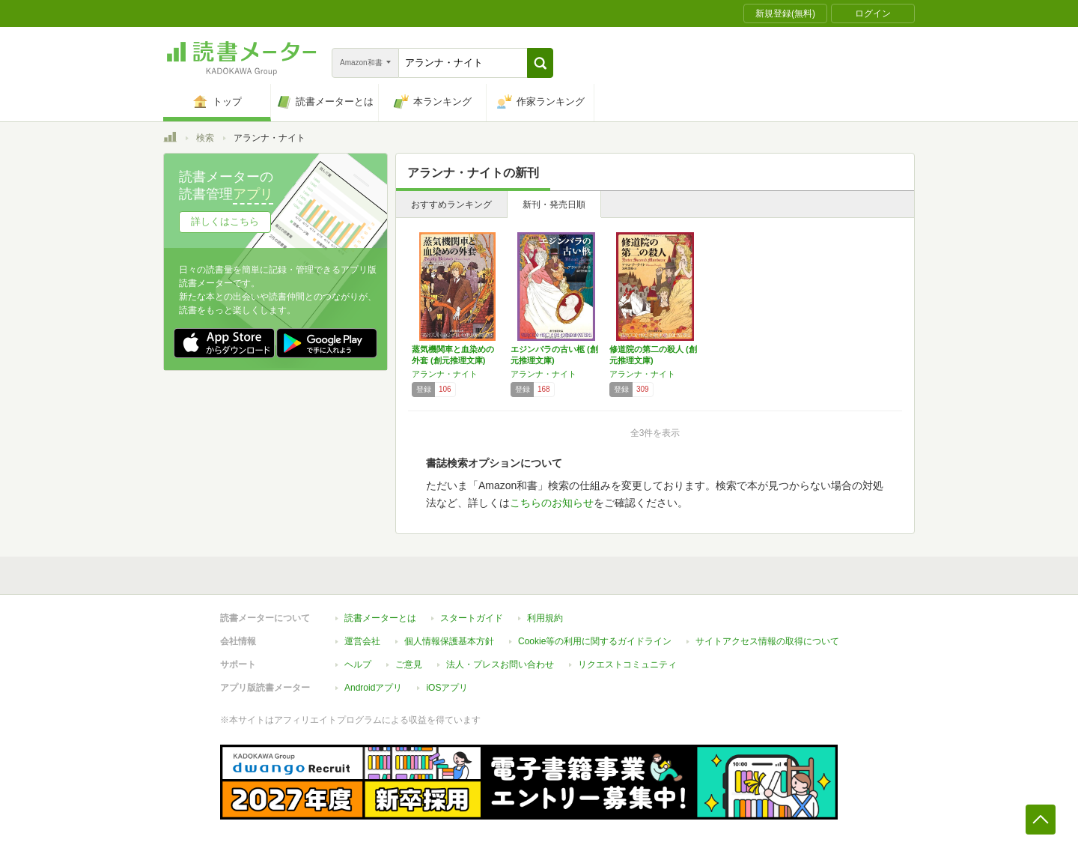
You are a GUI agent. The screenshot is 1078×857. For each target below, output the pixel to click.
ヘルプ (357, 664)
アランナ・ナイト (445, 373)
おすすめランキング (451, 204)
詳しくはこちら (225, 221)
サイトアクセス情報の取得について (767, 641)
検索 (205, 138)
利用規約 (545, 618)
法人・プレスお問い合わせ (500, 664)
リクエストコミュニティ (627, 664)
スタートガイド (471, 618)
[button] (540, 63)
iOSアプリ (447, 687)
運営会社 (362, 641)
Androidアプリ (373, 687)
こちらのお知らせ (552, 503)
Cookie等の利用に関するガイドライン (595, 641)
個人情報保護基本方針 (449, 641)
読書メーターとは (380, 618)
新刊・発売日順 (554, 204)
